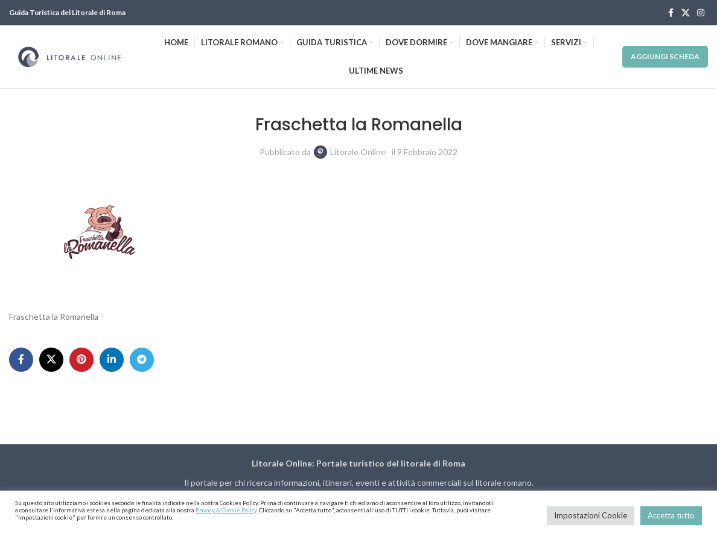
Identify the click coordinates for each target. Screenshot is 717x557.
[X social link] (685, 13)
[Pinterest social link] (81, 360)
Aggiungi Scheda (665, 56)
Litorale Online (358, 152)
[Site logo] (69, 56)
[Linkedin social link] (112, 360)
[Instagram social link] (700, 13)
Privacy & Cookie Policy (226, 510)
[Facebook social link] (670, 13)
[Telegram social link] (142, 360)
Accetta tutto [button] (671, 515)
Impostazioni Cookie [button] (590, 515)
